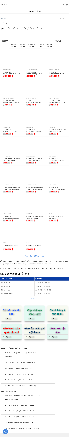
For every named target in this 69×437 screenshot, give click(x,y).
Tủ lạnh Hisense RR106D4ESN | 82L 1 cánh (56, 159)
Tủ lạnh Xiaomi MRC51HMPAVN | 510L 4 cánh (11, 73)
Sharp (26, 28)
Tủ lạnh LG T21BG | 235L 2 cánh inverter (56, 217)
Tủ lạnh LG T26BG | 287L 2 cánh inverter (33, 246)
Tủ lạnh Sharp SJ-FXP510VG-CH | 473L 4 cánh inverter (34, 159)
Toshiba (33, 28)
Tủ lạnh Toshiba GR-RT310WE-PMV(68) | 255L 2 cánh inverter (11, 102)
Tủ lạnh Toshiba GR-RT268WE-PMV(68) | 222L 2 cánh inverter (57, 102)
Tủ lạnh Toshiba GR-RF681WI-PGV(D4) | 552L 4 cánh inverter (11, 188)
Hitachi (4, 28)
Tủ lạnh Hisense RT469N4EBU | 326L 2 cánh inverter (57, 130)
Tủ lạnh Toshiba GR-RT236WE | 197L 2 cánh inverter (11, 159)
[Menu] (4, 4)
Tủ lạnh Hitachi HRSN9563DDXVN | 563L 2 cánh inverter (10, 130)
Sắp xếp (62, 18)
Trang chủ (31, 11)
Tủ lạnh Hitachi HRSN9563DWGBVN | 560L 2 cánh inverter (57, 73)
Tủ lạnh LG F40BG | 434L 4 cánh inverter (10, 246)
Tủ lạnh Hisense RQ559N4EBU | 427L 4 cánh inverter (57, 188)
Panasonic (11, 28)
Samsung (19, 28)
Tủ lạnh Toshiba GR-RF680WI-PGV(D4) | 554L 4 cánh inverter (34, 188)
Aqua (39, 28)
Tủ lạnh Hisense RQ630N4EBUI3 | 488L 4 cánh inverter (11, 217)
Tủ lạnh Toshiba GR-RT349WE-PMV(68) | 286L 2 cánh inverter (34, 73)
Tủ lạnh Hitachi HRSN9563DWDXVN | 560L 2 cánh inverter (34, 102)
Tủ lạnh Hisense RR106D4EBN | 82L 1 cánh (33, 130)
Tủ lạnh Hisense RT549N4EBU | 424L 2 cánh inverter (34, 217)
